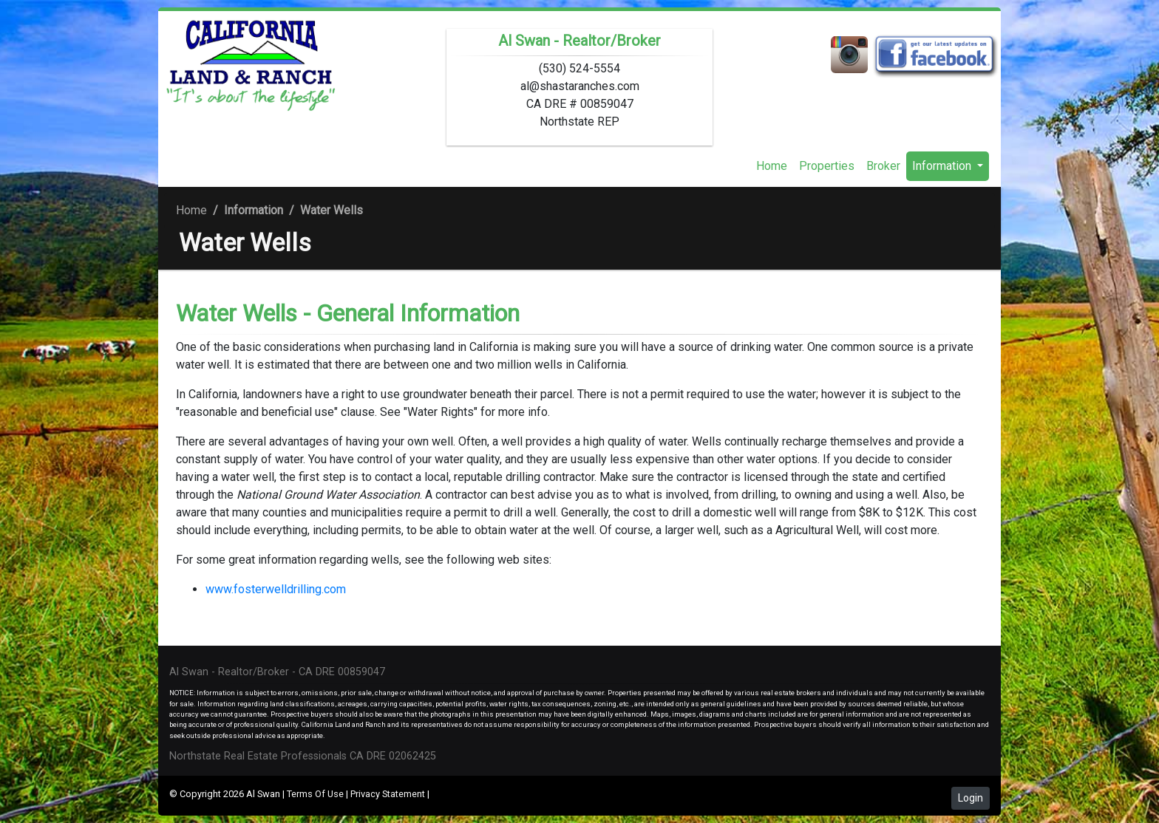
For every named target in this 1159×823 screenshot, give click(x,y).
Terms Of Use (315, 793)
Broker (883, 166)
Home (771, 166)
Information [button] (943, 166)
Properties (826, 166)
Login (970, 798)
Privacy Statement (387, 793)
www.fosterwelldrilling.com (275, 589)
